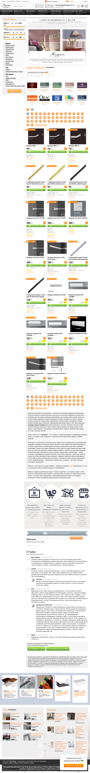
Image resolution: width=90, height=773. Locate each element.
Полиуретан (10, 84)
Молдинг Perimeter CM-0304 (78, 333)
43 (28, 124)
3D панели (21, 12)
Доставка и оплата (13, 1)
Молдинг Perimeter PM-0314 (56, 373)
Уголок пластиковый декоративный (45, 691)
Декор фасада (56, 11)
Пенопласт (9, 82)
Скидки (70, 1)
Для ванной (84, 12)
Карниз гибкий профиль (15, 714)
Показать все (41, 124)
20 (49, 117)
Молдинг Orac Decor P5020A (78, 218)
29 (28, 121)
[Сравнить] (82, 6)
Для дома (79, 11)
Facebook (5, 763)
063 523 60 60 (39, 7)
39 (70, 121)
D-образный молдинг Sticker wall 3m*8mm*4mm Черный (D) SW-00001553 (35, 296)
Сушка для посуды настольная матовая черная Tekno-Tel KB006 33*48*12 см (62, 693)
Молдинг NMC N (74, 146)
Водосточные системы (56, 13)
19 (44, 117)
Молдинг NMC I (31, 146)
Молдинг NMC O (52, 146)
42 (82, 121)
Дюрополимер (11, 78)
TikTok (21, 763)
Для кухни (78, 12)
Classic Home (32, 90)
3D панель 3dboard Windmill (37, 714)
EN (86, 1)
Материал (9, 74)
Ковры (28, 12)
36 (57, 121)
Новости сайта (51, 710)
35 (53, 121)
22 (57, 117)
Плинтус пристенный (30, 13)
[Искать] (31, 6)
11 (70, 113)
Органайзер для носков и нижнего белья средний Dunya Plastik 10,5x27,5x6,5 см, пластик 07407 (80, 693)
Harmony (70, 90)
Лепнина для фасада (56, 12)
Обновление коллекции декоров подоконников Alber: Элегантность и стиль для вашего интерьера (60, 745)
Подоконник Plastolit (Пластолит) (10, 691)
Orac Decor (44, 103)
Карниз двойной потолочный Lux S (36, 723)
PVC (7, 76)
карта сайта (43, 761)
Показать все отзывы (57, 649)
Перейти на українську (73, 765)
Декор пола (31, 11)
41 (78, 121)
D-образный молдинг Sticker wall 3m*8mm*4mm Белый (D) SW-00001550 (78, 259)
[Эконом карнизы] (27, 682)
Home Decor (82, 90)
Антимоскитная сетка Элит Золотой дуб (16, 723)
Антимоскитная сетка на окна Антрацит (37, 734)
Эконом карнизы (29, 691)
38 (65, 121)
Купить (29, 158)
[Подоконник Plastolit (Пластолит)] (10, 682)
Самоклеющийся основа (14, 71)
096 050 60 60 (49, 5)
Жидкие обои (17, 13)
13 (78, 113)
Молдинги (16, 12)
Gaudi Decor (45, 90)
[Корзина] (86, 6)
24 (65, 117)
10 (65, 113)
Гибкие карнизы (15, 716)
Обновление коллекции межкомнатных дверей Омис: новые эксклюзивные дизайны (79, 731)
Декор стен (18, 11)
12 (74, 113)
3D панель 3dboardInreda (15, 734)
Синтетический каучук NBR (15, 86)
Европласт (9, 65)
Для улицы (78, 13)
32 (40, 121)
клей (71, 466)
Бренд (8, 43)
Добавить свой (36, 649)
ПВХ (7, 80)
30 (32, 121)
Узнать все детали (76, 538)
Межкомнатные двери (68, 12)
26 (74, 117)
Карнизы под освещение (5, 14)
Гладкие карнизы (6, 12)
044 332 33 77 (39, 5)
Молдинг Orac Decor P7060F (56, 218)
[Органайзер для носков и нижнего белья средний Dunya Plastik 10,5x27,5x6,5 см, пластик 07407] (80, 682)
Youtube (31, 763)
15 (28, 117)
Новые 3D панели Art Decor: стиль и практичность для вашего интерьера (60, 729)
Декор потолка (7, 11)
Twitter (10, 763)
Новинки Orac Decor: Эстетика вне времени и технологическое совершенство (61, 716)
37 (61, 121)
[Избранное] (78, 6)
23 (61, 117)
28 (82, 117)
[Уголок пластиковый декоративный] (45, 682)
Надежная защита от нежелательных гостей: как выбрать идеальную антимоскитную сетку (80, 717)
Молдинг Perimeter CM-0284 (56, 295)
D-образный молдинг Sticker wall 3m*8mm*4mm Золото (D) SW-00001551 (35, 184)
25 (70, 117)
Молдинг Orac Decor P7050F (35, 218)
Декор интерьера (69, 11)
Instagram (16, 763)
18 (40, 117)
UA (84, 1)
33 (44, 121)
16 (32, 117)
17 (36, 117)
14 (82, 113)
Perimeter (57, 103)
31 (36, 121)
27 (78, 117)
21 (53, 117)
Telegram (26, 763)
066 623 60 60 (49, 7)
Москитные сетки (16, 726)
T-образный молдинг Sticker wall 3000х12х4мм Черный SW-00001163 (78, 184)
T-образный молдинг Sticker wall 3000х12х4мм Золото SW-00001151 (56, 184)
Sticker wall (70, 103)
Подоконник (42, 13)
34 (49, 121)
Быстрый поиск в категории (38, 72)
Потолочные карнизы (34, 727)
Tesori (82, 103)
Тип (7, 67)
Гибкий (8, 70)
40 (74, 121)
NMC (32, 103)
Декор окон (43, 11)
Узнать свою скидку (37, 151)
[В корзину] (44, 148)
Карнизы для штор (43, 12)
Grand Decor (57, 90)
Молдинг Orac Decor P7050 (35, 257)
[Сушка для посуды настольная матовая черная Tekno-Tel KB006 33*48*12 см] (62, 682)
